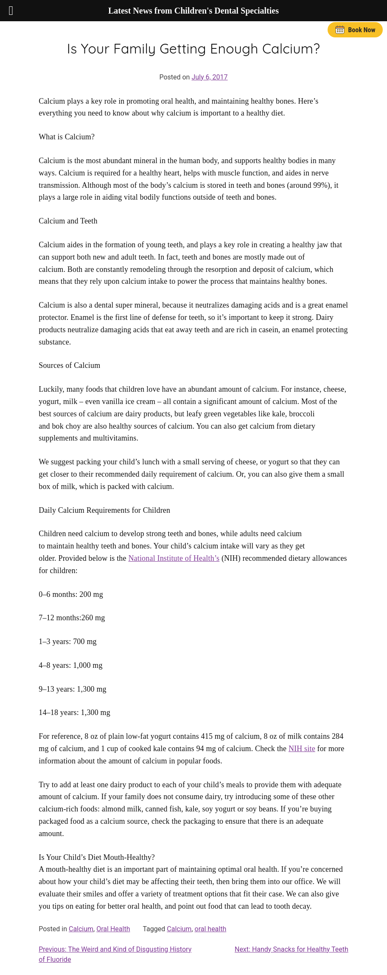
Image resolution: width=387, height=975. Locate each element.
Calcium (81, 929)
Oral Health (113, 929)
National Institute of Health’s (173, 558)
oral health (211, 929)
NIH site (302, 748)
